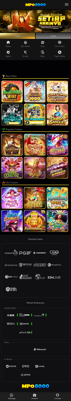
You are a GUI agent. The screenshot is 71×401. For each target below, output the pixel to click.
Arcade (25, 54)
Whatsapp (11, 396)
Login (53, 36)
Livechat (57, 396)
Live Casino (60, 44)
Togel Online (59, 54)
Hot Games (25, 44)
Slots (43, 44)
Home (8, 44)
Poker (42, 54)
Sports (8, 54)
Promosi (35, 396)
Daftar (17, 36)
